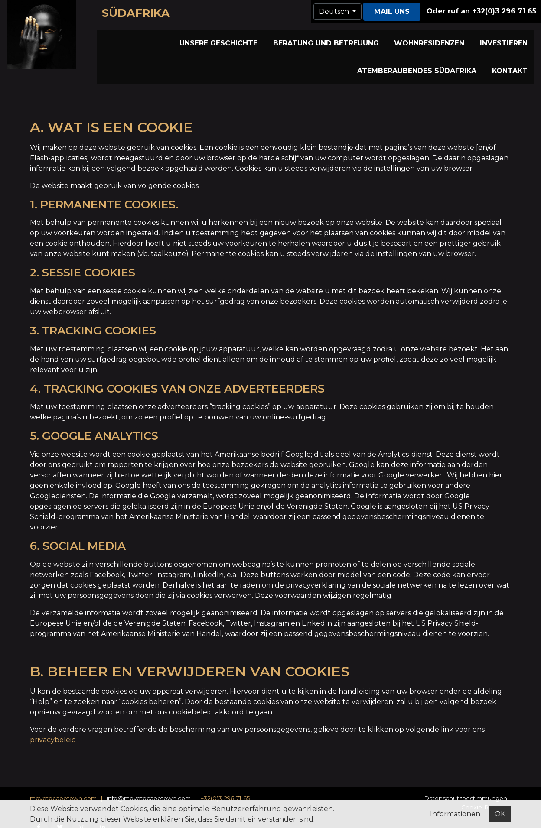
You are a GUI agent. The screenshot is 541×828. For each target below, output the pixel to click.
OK (500, 814)
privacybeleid (53, 725)
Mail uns (392, 11)
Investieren (395, 37)
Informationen (455, 814)
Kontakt (514, 52)
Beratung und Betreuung (246, 37)
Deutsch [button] (335, 11)
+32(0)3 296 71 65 (225, 782)
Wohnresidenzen (333, 37)
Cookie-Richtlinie (486, 792)
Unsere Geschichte (155, 37)
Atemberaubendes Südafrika (478, 37)
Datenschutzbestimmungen (465, 782)
